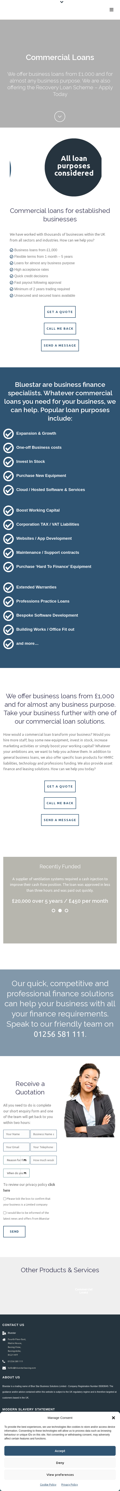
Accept (60, 1451)
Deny (60, 1463)
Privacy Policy (69, 1484)
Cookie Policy (48, 1484)
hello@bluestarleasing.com (22, 1368)
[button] (113, 1418)
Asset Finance (60, 1291)
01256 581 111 (59, 1033)
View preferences (60, 1474)
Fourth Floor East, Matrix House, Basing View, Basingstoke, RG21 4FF (17, 1347)
